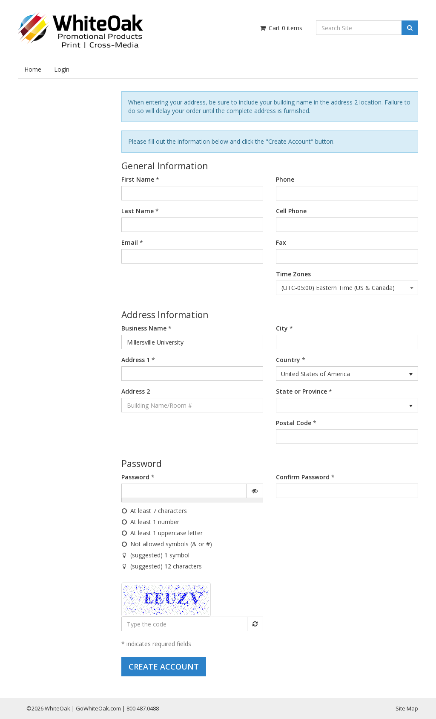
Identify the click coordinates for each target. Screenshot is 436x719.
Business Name (143, 328)
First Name (137, 179)
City (282, 328)
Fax (281, 242)
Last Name (137, 211)
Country (288, 360)
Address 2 (135, 391)
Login (61, 69)
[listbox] (347, 373)
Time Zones (293, 274)
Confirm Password (303, 477)
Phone (285, 179)
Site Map (407, 708)
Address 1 (135, 360)
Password (135, 477)
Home (32, 69)
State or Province (301, 391)
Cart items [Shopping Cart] (280, 28)
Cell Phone (291, 211)
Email (129, 242)
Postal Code (293, 423)
